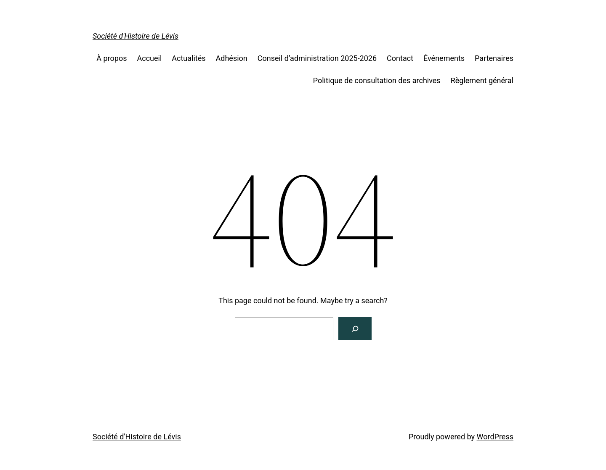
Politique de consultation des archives (377, 80)
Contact (400, 58)
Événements (444, 58)
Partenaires (494, 58)
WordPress (495, 436)
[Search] (355, 328)
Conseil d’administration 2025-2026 (317, 58)
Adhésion (231, 58)
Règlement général (482, 80)
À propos (111, 58)
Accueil (149, 58)
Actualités (188, 58)
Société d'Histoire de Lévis (135, 36)
